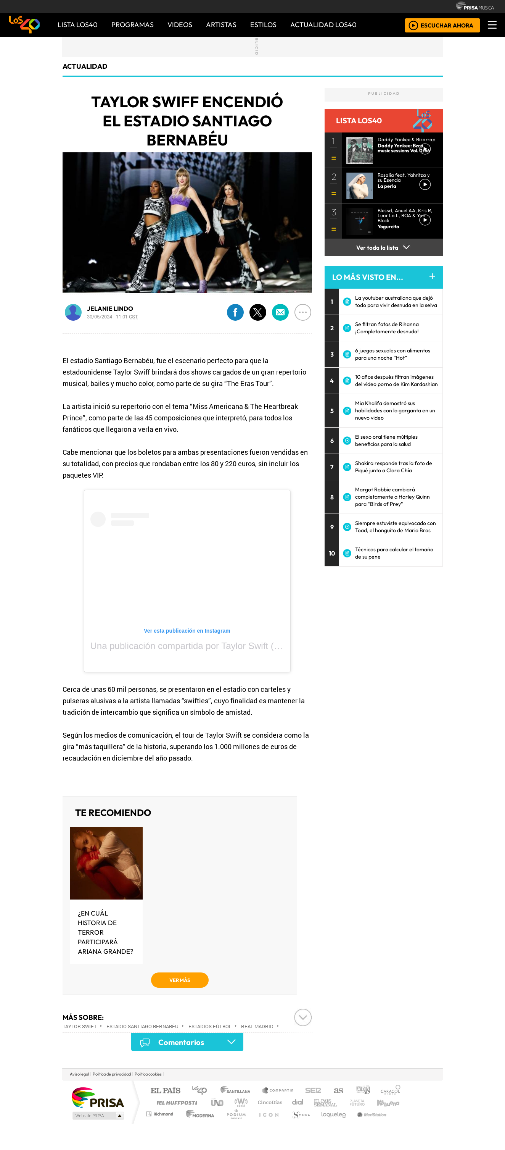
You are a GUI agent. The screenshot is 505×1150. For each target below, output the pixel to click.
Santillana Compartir (278, 1091)
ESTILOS (263, 24)
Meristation (368, 1123)
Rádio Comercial (401, 1123)
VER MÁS (179, 980)
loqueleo (331, 1123)
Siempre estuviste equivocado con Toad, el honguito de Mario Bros (395, 527)
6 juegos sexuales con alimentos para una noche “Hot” (392, 354)
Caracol (390, 1091)
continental (297, 1102)
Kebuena (391, 1102)
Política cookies (148, 1074)
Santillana (238, 1091)
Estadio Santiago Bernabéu (142, 1026)
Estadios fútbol (210, 1026)
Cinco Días (269, 1102)
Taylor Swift (80, 1026)
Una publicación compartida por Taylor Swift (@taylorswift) (208, 646)
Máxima (318, 1102)
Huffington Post (175, 1102)
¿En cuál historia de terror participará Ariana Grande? (105, 932)
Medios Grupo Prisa (97, 1115)
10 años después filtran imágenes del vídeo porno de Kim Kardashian (396, 380)
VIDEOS (179, 24)
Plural (234, 1123)
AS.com (337, 1091)
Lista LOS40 (78, 24)
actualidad (85, 66)
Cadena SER (313, 1091)
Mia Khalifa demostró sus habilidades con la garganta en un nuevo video (395, 410)
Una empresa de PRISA (97, 1097)
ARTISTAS (221, 24)
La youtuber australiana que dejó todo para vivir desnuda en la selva (396, 301)
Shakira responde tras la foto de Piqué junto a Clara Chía (393, 467)
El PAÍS (165, 1091)
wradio (239, 1102)
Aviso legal (79, 1074)
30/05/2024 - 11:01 (112, 316)
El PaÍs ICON (267, 1123)
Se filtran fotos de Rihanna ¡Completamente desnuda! (387, 328)
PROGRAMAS (132, 24)
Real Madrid (257, 1026)
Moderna (198, 1123)
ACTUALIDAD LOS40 (323, 24)
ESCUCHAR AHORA (447, 25)
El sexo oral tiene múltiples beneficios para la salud (386, 440)
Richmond (160, 1123)
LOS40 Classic (341, 1102)
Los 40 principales (202, 1091)
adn (362, 1091)
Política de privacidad (112, 1074)
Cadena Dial (364, 1102)
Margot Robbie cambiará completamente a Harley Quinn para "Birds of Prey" (392, 496)
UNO (218, 1102)
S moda (298, 1123)
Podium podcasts (160, 1112)
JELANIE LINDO (110, 308)
